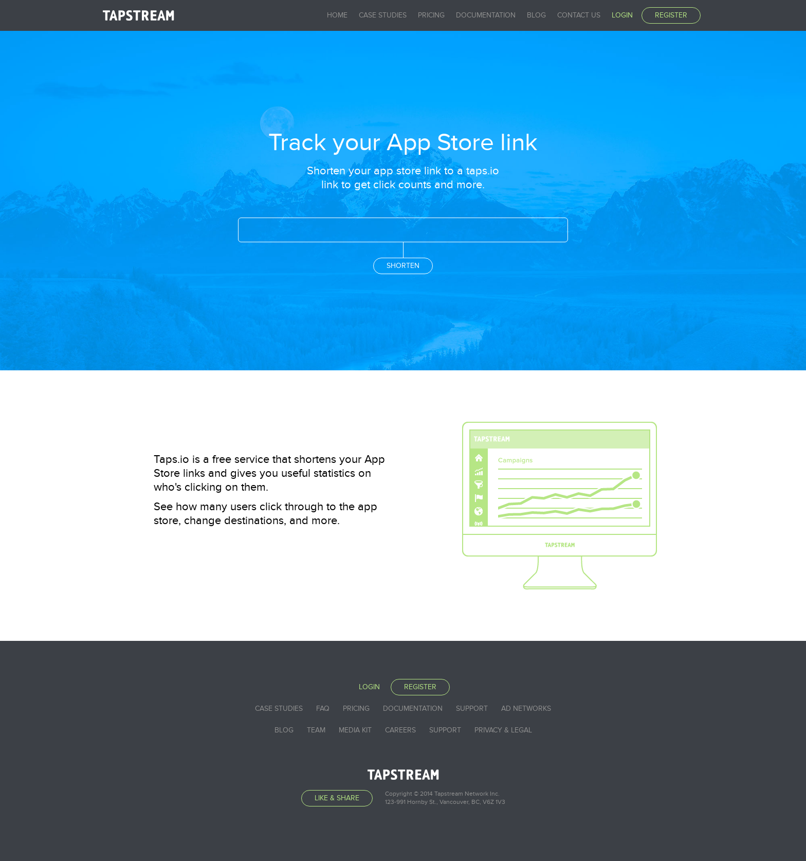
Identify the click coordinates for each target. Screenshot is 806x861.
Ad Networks (526, 708)
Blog (536, 15)
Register (671, 15)
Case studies (383, 15)
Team (316, 730)
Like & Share (337, 798)
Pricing (431, 15)
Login (622, 15)
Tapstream (138, 15)
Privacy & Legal (503, 730)
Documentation (486, 15)
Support (472, 708)
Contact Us (578, 15)
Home (337, 15)
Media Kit (355, 730)
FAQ (322, 708)
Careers (400, 730)
